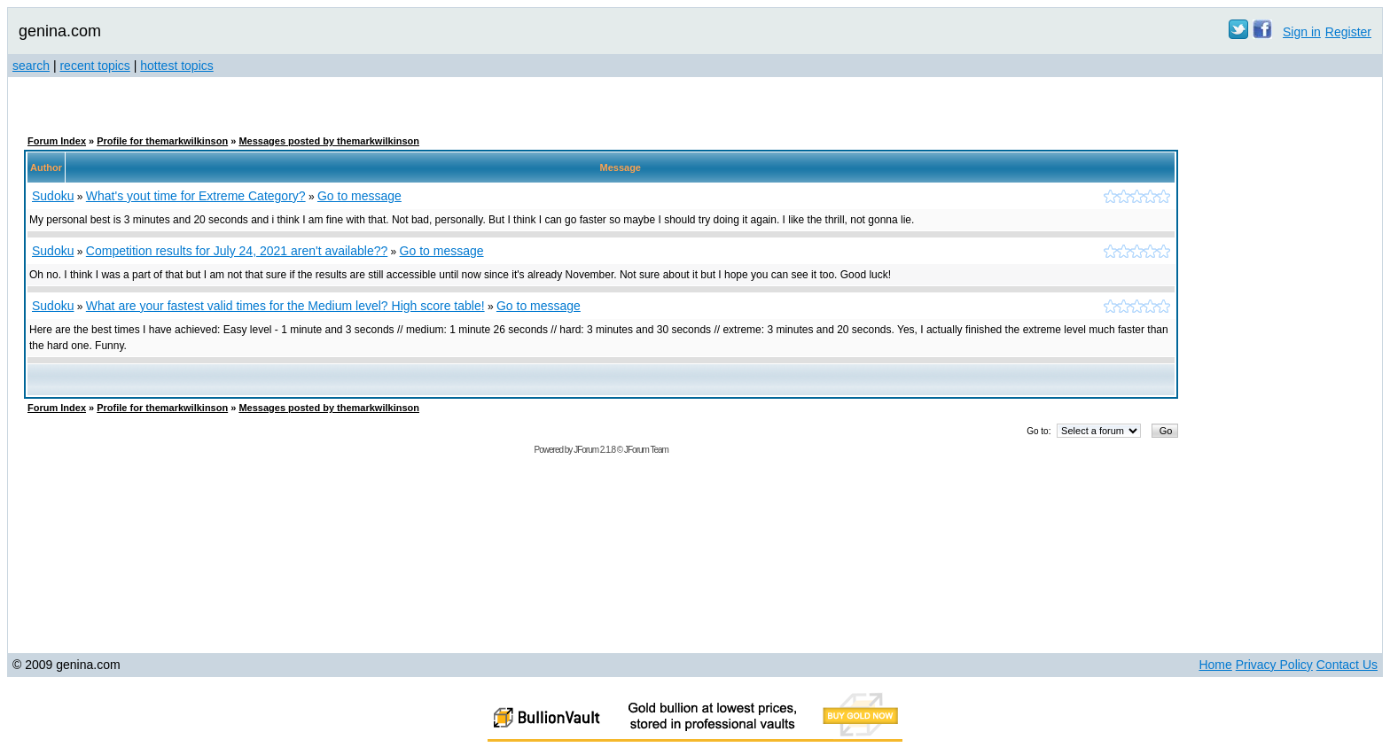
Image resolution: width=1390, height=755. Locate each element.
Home (1215, 665)
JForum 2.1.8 (594, 450)
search (31, 65)
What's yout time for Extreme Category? (196, 196)
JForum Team (646, 450)
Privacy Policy (1274, 665)
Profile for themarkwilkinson (162, 141)
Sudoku (53, 196)
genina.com (60, 31)
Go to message (359, 196)
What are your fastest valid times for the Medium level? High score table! (285, 306)
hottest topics (177, 65)
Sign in (1302, 32)
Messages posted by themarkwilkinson (328, 141)
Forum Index (56, 141)
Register (1348, 32)
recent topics (94, 65)
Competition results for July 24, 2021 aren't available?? (236, 251)
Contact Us (1347, 665)
